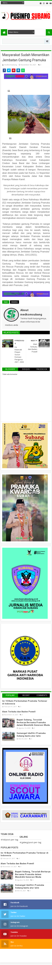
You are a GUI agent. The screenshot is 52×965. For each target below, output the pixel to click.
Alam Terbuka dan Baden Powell (19, 712)
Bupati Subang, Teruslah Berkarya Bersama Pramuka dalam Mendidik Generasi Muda (33, 722)
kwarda (14, 302)
